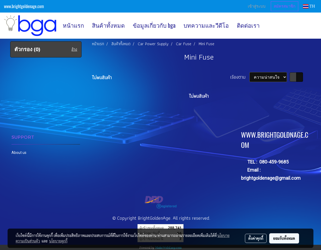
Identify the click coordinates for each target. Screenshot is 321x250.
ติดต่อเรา (248, 25)
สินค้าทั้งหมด (108, 25)
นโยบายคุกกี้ (58, 241)
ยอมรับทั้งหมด (284, 238)
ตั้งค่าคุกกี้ (255, 238)
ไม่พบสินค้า (102, 77)
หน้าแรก (73, 25)
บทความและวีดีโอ (206, 25)
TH (309, 6)
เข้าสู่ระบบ (257, 6)
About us (19, 152)
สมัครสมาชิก (284, 6)
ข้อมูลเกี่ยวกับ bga (154, 25)
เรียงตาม (239, 76)
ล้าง (74, 49)
